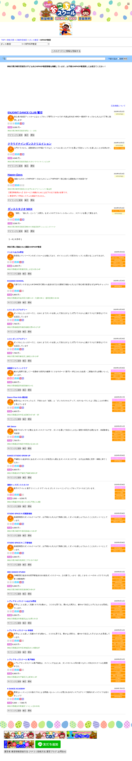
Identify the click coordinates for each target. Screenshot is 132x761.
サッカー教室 (119, 646)
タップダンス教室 (118, 323)
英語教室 (118, 681)
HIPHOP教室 (118, 260)
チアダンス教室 (118, 410)
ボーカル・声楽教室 (118, 211)
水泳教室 (118, 379)
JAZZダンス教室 (119, 148)
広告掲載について (118, 106)
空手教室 (118, 617)
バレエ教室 (118, 315)
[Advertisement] (66, 86)
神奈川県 (10, 40)
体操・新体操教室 (118, 614)
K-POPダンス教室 (118, 265)
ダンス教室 (33, 40)
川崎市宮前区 (21, 40)
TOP (3, 40)
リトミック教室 (120, 490)
